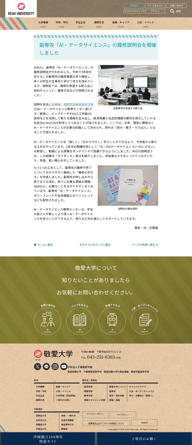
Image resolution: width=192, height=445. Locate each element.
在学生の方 (41, 420)
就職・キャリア (63, 386)
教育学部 (88, 395)
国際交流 (40, 399)
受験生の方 (41, 415)
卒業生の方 (41, 428)
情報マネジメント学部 (94, 399)
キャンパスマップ (134, 11)
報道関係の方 (67, 424)
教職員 (64, 428)
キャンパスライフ (137, 386)
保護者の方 (41, 424)
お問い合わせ (176, 5)
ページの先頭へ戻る (143, 244)
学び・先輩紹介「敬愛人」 (141, 395)
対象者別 (133, 5)
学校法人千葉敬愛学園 (81, 367)
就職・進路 (114, 399)
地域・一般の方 (68, 415)
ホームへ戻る (45, 244)
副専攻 (112, 391)
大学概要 (40, 386)
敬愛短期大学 (74, 371)
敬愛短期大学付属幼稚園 (116, 371)
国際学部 (70, 104)
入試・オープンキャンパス (141, 391)
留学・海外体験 (116, 395)
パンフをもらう (155, 5)
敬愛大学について (117, 386)
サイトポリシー (123, 414)
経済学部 (88, 386)
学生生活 (40, 395)
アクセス (155, 11)
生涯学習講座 (67, 420)
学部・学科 (41, 391)
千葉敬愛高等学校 (92, 371)
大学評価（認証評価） (66, 395)
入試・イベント (63, 391)
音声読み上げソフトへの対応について (106, 420)
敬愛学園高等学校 (140, 371)
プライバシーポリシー (95, 414)
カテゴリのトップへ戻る (96, 244)
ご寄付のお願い (63, 399)
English (144, 420)
